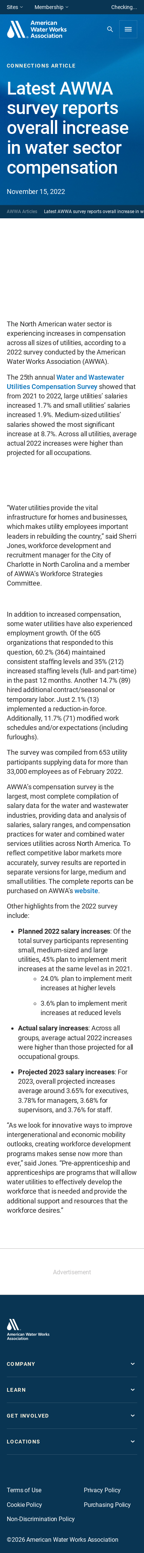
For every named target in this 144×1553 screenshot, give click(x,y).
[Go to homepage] (28, 1329)
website (86, 891)
